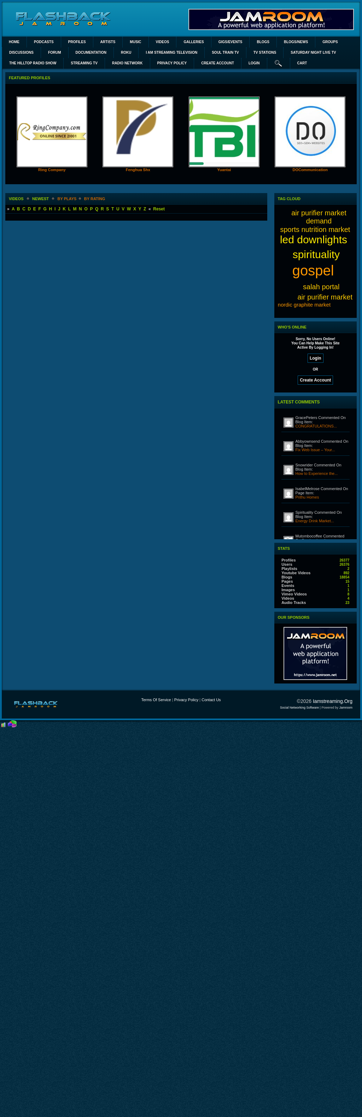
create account (217, 63)
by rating (94, 199)
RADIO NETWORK (127, 63)
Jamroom (345, 707)
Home (14, 42)
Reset (159, 208)
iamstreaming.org (332, 701)
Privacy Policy (186, 700)
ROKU (126, 52)
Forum (54, 52)
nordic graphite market (304, 305)
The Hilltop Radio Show (32, 63)
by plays (67, 199)
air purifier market (324, 297)
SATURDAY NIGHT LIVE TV (313, 52)
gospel (313, 270)
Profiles (77, 42)
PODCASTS (44, 42)
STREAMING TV (84, 63)
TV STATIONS (264, 52)
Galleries (193, 42)
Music (135, 42)
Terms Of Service (156, 700)
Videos (162, 42)
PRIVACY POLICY (172, 63)
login (254, 63)
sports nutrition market (315, 229)
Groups (330, 42)
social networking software (299, 707)
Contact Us (211, 700)
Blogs (263, 42)
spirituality (316, 254)
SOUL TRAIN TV (225, 52)
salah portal (321, 287)
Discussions (21, 52)
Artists (108, 42)
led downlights (313, 239)
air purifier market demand (318, 217)
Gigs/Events (230, 42)
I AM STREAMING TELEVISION (171, 52)
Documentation (91, 52)
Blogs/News (296, 42)
